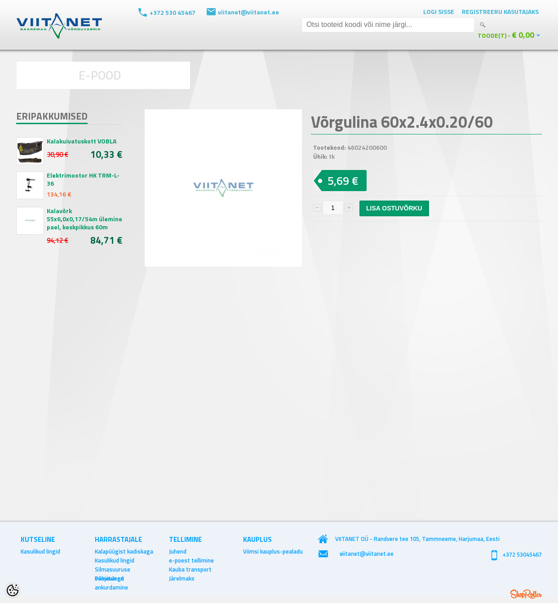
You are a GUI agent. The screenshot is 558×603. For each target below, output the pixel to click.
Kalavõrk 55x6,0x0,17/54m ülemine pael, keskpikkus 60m (84, 219)
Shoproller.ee (526, 594)
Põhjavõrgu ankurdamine (111, 578)
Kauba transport (190, 569)
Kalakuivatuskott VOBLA (81, 141)
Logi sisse (438, 11)
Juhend (177, 551)
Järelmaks (182, 578)
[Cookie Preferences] (12, 590)
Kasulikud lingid (40, 551)
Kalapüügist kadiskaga (124, 551)
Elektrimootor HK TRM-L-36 (83, 179)
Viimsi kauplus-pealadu (273, 551)
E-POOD (100, 75)
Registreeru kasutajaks (500, 11)
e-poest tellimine (191, 560)
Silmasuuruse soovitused (112, 569)
